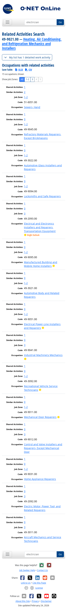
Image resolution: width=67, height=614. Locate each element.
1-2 (27, 79)
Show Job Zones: (10, 79)
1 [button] (24, 87)
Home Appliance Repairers (40, 479)
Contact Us (42, 570)
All (22, 79)
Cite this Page (39, 582)
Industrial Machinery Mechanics (43, 355)
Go (60, 22)
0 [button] (24, 119)
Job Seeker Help (27, 570)
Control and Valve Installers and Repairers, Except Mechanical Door (43, 448)
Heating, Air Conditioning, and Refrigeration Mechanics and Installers (32, 44)
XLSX (19, 69)
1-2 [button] (26, 97)
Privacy (35, 601)
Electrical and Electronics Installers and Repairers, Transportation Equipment (40, 227)
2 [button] (24, 92)
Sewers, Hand (32, 107)
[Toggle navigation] (7, 22)
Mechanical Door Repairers (40, 417)
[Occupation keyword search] (40, 22)
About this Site (23, 601)
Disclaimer (46, 601)
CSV (28, 69)
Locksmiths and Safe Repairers (42, 196)
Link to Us (26, 582)
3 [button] (24, 213)
